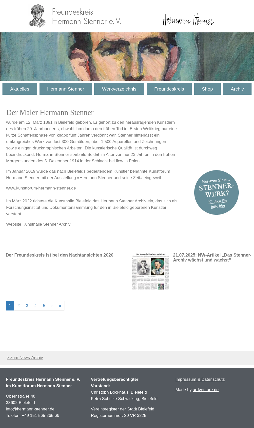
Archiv (237, 89)
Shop (207, 89)
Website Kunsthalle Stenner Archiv (38, 224)
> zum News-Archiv (25, 357)
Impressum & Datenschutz (200, 379)
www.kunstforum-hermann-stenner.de (41, 188)
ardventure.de (206, 389)
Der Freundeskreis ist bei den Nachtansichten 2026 (59, 255)
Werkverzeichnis (119, 89)
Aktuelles (19, 89)
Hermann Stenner (65, 89)
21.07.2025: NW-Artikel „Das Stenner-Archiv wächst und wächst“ (212, 257)
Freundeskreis (169, 89)
